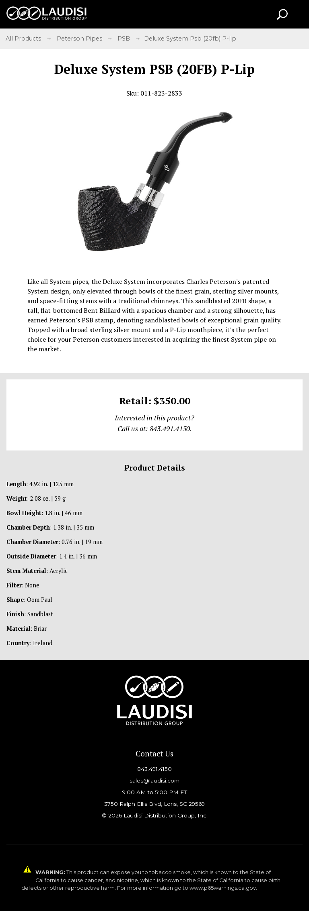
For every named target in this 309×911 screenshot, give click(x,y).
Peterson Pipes (80, 38)
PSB (124, 38)
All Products (24, 38)
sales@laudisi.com (154, 780)
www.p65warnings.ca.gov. (223, 888)
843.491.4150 (154, 769)
